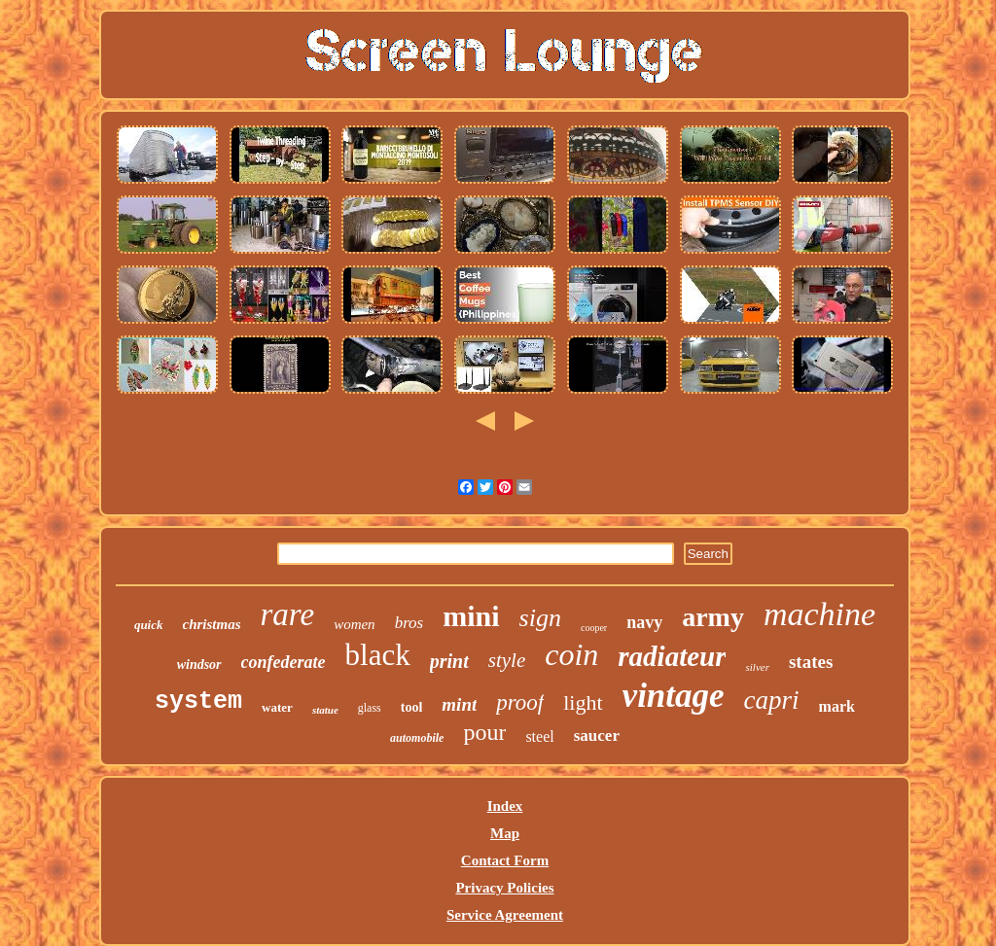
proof (520, 702)
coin (571, 654)
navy (644, 622)
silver (756, 667)
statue (325, 710)
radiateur (672, 656)
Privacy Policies (504, 887)
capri (772, 700)
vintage (673, 696)
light (582, 702)
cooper (594, 627)
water (277, 707)
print (449, 661)
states (811, 661)
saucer (597, 735)
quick (148, 624)
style (506, 660)
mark (837, 706)
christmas (212, 624)
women (354, 624)
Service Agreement (504, 915)
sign (540, 618)
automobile (417, 738)
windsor (199, 664)
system (198, 701)
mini (471, 616)
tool (412, 707)
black (377, 655)
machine (819, 614)
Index (505, 806)
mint (459, 704)
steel (539, 736)
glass (369, 708)
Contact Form (505, 860)
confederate (283, 662)
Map (504, 833)
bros (409, 622)
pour (484, 732)
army (713, 617)
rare (288, 614)
